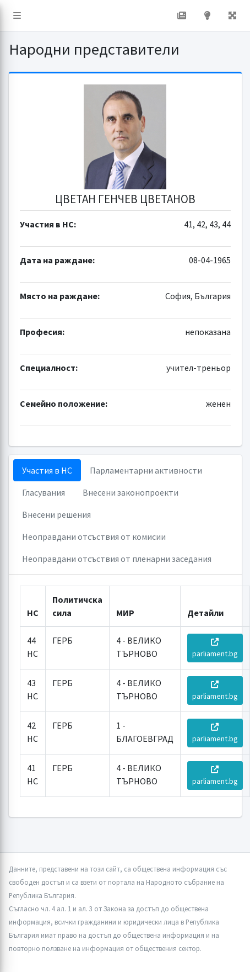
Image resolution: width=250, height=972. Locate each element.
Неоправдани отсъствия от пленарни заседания (116, 558)
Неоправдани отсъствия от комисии (94, 536)
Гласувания (43, 492)
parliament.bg (215, 648)
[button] (17, 15)
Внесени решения (56, 514)
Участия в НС (47, 470)
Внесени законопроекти (130, 492)
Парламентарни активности (146, 470)
